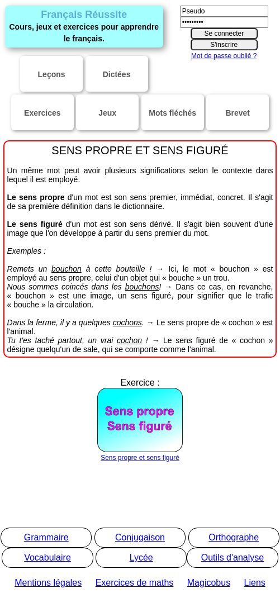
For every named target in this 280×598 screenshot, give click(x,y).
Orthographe (233, 537)
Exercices (42, 112)
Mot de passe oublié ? (224, 56)
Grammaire (46, 537)
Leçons (51, 74)
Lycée (141, 557)
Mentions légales (48, 582)
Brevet (237, 112)
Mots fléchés (172, 112)
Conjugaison (140, 537)
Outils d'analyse (232, 557)
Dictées (117, 74)
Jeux (107, 112)
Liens (254, 582)
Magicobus (208, 582)
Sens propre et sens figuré (139, 454)
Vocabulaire (47, 557)
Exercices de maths (135, 582)
